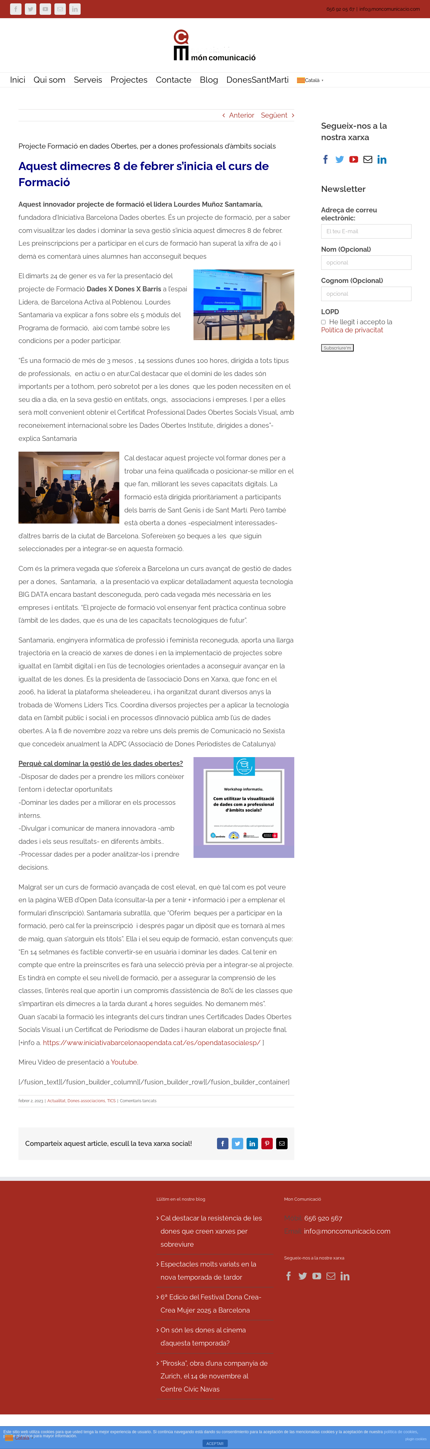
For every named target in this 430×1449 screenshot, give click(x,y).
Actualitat (56, 1101)
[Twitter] (339, 159)
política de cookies (400, 1432)
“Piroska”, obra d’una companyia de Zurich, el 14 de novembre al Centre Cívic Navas (214, 1376)
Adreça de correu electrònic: (349, 214)
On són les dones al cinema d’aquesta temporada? (203, 1336)
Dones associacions (86, 1101)
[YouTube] (353, 159)
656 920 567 (323, 1218)
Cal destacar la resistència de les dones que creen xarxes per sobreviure (211, 1231)
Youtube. (124, 1062)
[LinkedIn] (382, 159)
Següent (274, 115)
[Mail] (367, 159)
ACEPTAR (214, 1444)
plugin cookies (416, 1439)
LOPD (330, 312)
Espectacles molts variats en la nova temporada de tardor (208, 1270)
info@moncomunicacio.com (389, 9)
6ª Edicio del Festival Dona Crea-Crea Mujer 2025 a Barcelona (211, 1303)
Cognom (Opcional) (352, 281)
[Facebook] (325, 159)
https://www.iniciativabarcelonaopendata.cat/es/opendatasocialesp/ (152, 1043)
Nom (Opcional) (346, 249)
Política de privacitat (352, 330)
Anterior (241, 115)
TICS (111, 1101)
